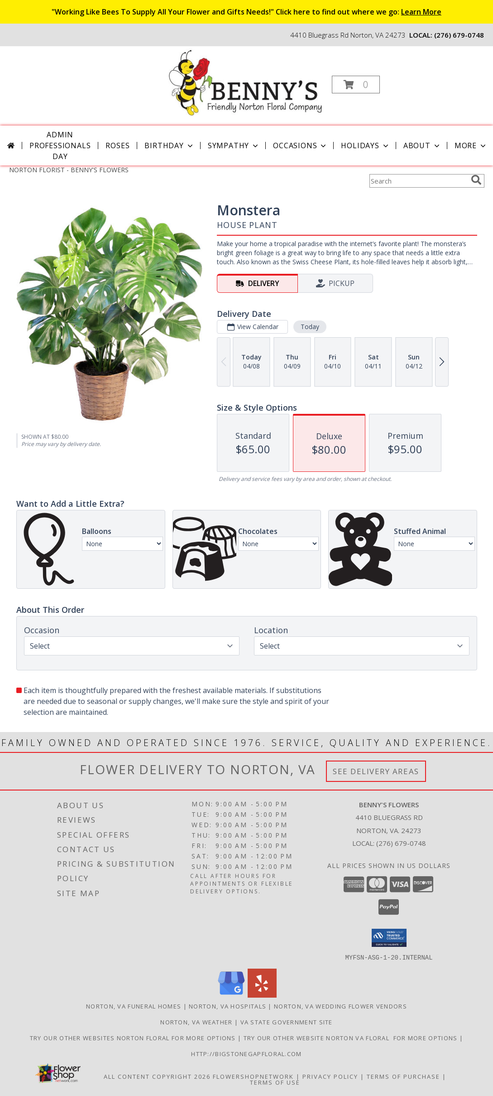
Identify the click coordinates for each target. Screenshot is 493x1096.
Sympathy (234, 145)
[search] (476, 180)
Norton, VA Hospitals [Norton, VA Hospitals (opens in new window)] (227, 1006)
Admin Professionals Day (60, 145)
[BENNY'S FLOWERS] (245, 82)
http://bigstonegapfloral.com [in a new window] (246, 1053)
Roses (117, 145)
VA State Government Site (286, 1022)
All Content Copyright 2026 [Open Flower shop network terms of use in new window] (157, 1076)
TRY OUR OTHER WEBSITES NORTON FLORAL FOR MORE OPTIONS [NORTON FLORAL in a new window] (134, 1037)
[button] (356, 84)
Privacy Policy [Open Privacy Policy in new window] (330, 1076)
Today (309, 326)
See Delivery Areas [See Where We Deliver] (376, 771)
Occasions (300, 145)
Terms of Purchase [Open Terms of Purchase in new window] (403, 1076)
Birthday (169, 145)
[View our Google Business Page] (231, 994)
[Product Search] (418, 181)
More (471, 145)
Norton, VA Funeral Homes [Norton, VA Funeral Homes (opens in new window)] (133, 1006)
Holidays (365, 145)
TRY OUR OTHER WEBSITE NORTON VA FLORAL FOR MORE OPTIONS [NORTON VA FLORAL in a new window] (351, 1037)
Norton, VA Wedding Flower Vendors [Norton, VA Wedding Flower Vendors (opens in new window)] (340, 1006)
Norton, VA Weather (196, 1022)
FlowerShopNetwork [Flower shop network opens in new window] (253, 1076)
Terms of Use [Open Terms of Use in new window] (275, 1082)
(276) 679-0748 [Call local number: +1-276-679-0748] (459, 34)
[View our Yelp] (262, 994)
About (422, 145)
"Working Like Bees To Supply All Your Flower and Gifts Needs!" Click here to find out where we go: (246, 12)
